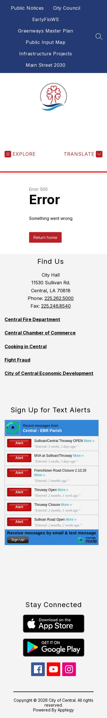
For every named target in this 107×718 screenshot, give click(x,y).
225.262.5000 (59, 298)
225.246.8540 (56, 306)
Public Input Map (45, 42)
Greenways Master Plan (45, 31)
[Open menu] (20, 154)
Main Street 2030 (45, 65)
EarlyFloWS (45, 19)
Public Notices (27, 8)
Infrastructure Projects (45, 53)
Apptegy (66, 709)
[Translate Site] (82, 154)
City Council (66, 8)
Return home (45, 237)
